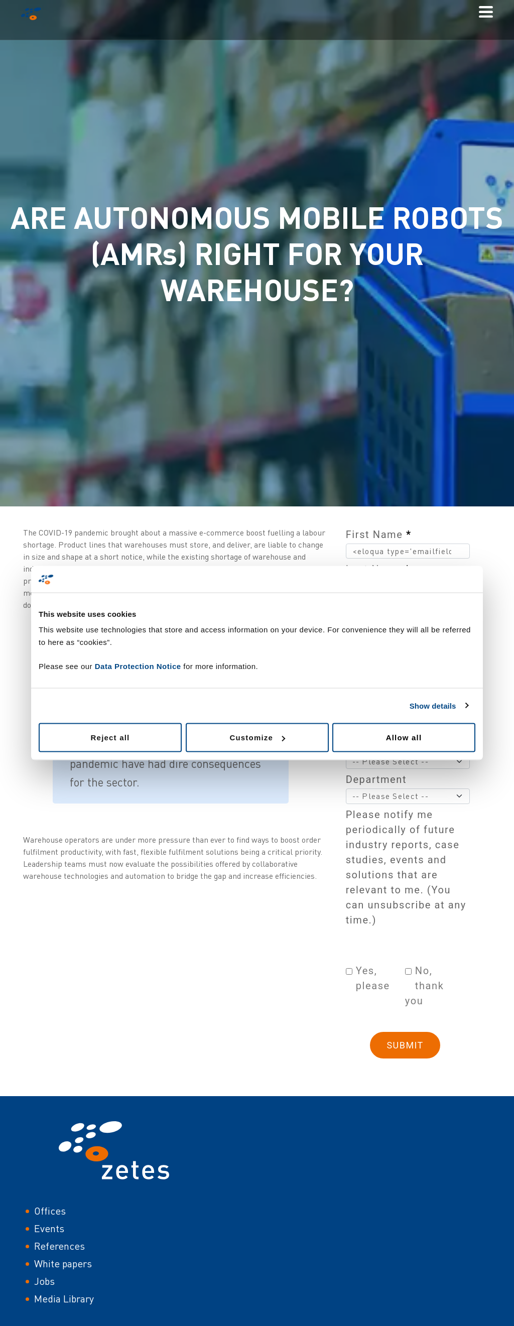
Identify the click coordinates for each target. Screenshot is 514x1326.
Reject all (110, 737)
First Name (379, 534)
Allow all (404, 737)
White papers (63, 1263)
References (59, 1246)
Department (376, 779)
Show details (433, 705)
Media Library (64, 1298)
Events (49, 1228)
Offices (50, 1211)
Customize (257, 737)
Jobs (44, 1281)
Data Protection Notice (138, 666)
